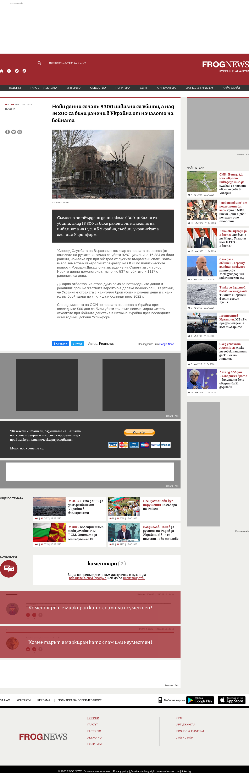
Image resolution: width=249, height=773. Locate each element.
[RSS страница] (24, 71)
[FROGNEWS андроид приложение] (200, 700)
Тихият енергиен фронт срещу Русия (233, 295)
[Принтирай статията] (19, 132)
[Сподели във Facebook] (7, 132)
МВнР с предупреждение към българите (233, 321)
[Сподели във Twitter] (13, 132)
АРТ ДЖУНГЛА (166, 87)
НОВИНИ (15, 87)
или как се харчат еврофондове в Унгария (232, 184)
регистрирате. (134, 578)
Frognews (106, 343)
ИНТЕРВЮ (74, 87)
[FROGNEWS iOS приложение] (231, 700)
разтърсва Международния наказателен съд (232, 268)
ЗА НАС (5, 700)
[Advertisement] (124, 28)
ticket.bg (186, 771)
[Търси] (40, 63)
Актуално (94, 737)
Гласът (92, 724)
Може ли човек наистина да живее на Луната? (233, 351)
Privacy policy (120, 771)
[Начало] (2, 71)
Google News (166, 344)
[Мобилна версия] (171, 700)
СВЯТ (143, 87)
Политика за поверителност (80, 700)
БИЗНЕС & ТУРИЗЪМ (199, 87)
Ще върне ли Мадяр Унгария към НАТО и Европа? (233, 238)
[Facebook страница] (9, 71)
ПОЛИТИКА (123, 87)
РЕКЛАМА (43, 700)
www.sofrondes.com (168, 771)
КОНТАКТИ (24, 700)
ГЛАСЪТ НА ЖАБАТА (44, 87)
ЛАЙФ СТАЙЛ (231, 87)
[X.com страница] (17, 71)
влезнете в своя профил (87, 578)
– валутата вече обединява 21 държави (233, 379)
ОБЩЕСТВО (98, 87)
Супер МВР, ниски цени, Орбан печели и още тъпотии (233, 212)
